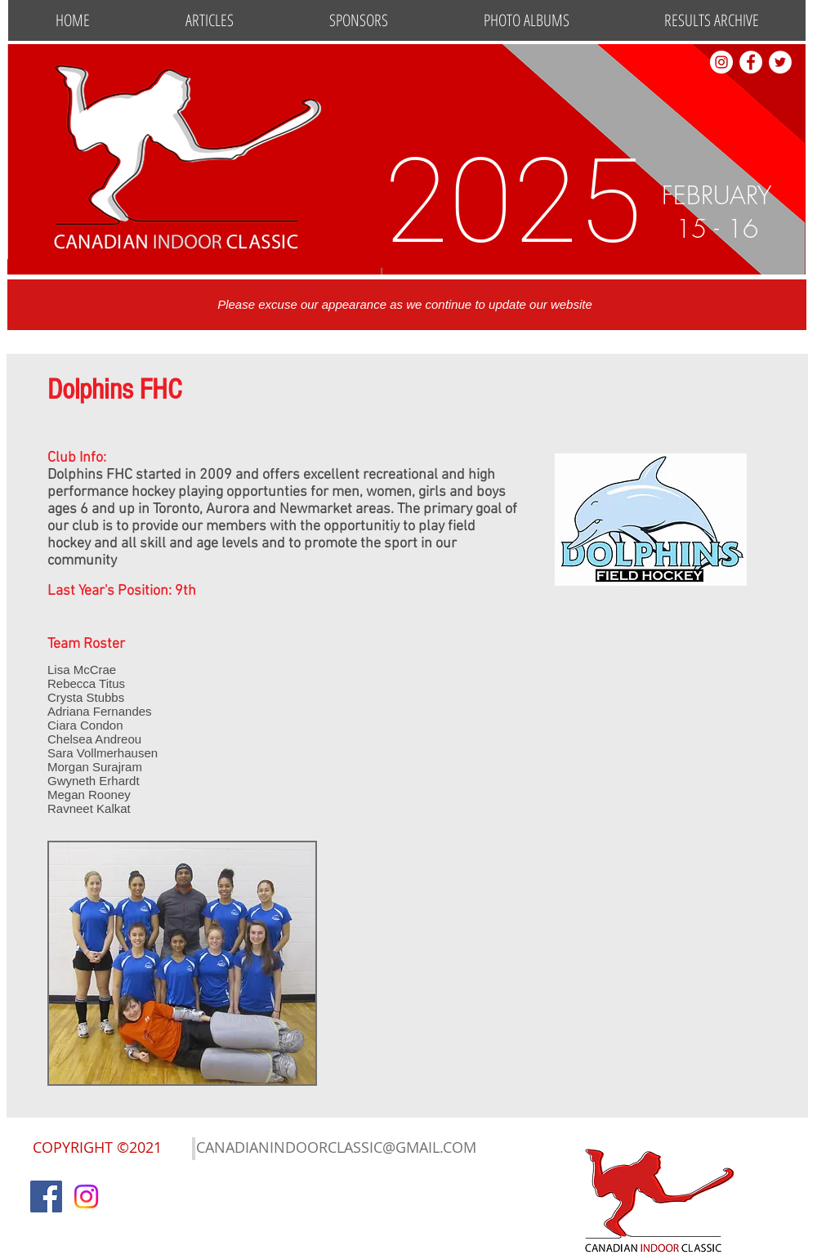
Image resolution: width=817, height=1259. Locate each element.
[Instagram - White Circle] (721, 62)
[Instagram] (86, 1196)
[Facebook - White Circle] (750, 62)
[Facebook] (46, 1196)
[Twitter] (780, 62)
